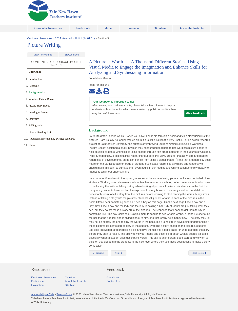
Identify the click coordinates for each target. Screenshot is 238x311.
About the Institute (192, 28)
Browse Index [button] (72, 54)
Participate (83, 28)
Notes (32, 145)
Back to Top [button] (200, 253)
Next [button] (118, 253)
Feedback (115, 269)
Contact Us (112, 281)
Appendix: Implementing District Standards (52, 138)
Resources (40, 269)
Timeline (160, 28)
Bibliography (35, 125)
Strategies (34, 118)
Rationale (34, 85)
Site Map (70, 285)
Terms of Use (64, 294)
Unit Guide (35, 71)
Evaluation (133, 28)
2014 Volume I (63, 38)
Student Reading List (40, 132)
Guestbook (112, 277)
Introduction (35, 79)
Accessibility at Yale (42, 294)
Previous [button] (98, 253)
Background (35, 92)
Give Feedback (195, 113)
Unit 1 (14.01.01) (85, 38)
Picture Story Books (39, 105)
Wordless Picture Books (41, 99)
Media (108, 28)
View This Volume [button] (43, 54)
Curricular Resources (48, 28)
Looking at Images (38, 112)
